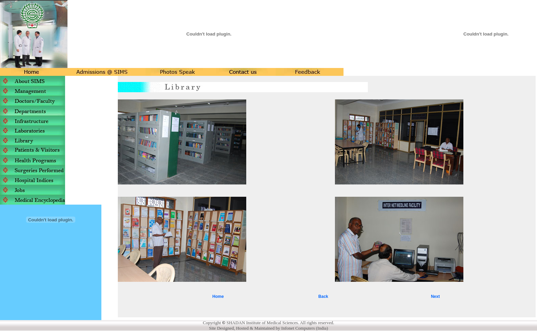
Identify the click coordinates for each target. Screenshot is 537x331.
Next (435, 296)
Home (218, 296)
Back (323, 296)
